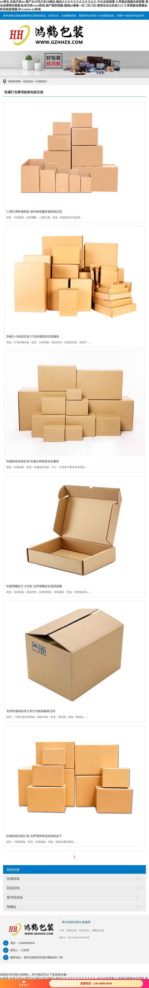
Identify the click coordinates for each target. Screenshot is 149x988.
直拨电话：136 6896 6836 (96, 983)
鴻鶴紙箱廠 (14, 81)
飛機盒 (11, 907)
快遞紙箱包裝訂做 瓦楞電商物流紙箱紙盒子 (34, 835)
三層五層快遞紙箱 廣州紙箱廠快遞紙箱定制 (34, 211)
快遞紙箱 (41, 81)
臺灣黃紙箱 (15, 897)
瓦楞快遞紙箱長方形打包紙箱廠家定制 (30, 711)
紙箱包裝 (28, 81)
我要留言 (24, 983)
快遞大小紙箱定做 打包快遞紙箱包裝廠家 (32, 336)
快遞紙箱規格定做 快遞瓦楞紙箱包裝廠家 (32, 461)
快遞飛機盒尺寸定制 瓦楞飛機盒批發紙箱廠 (34, 586)
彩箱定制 (13, 888)
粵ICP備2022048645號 (79, 937)
